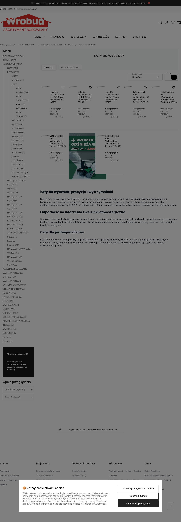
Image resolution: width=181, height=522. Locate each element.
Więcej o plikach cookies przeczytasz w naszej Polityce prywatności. (68, 503)
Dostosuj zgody (138, 495)
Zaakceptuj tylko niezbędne (138, 488)
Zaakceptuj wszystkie (138, 503)
